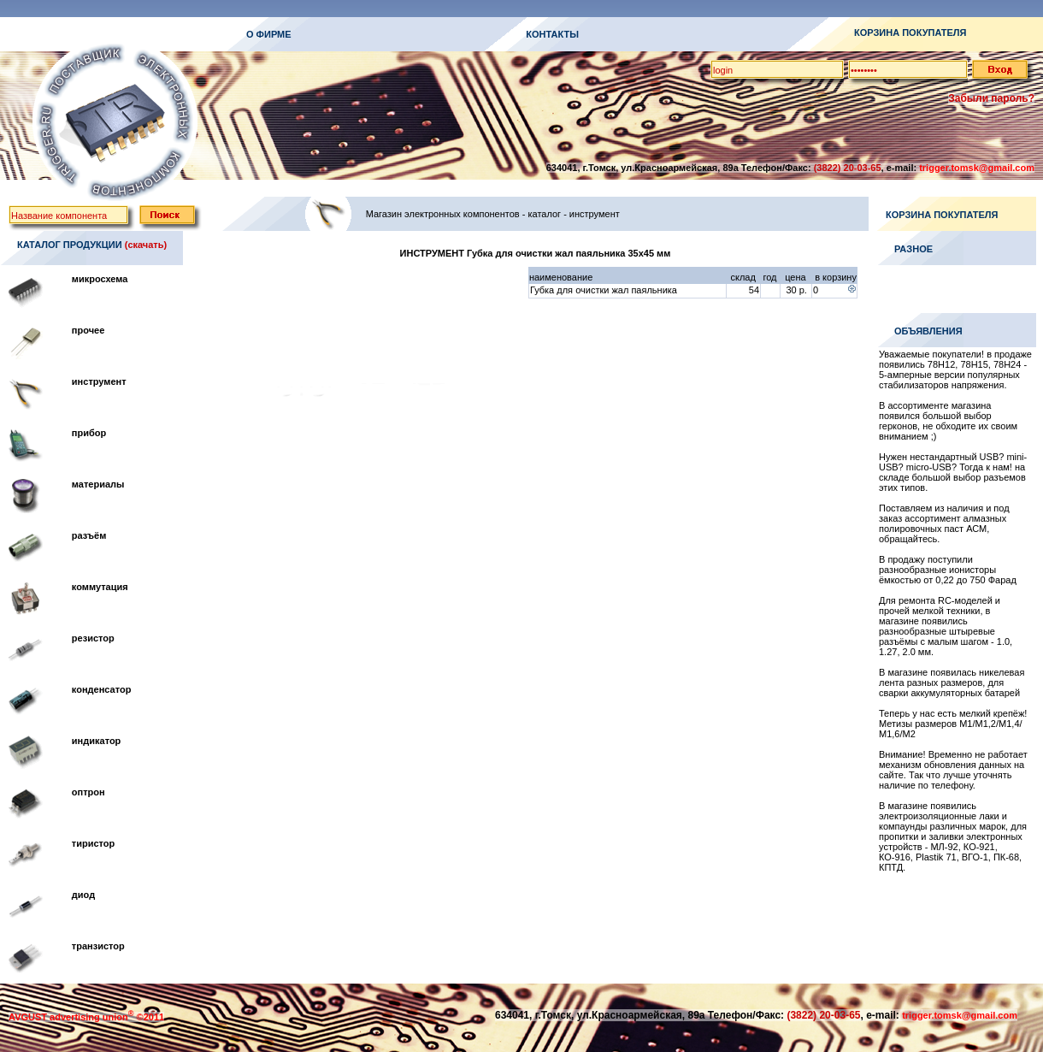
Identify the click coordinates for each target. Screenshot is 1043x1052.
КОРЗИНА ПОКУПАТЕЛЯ (910, 32)
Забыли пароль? (991, 98)
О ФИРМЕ (269, 34)
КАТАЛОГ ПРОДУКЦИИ (69, 244)
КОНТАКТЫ (552, 34)
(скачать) (146, 244)
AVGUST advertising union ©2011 (86, 1017)
